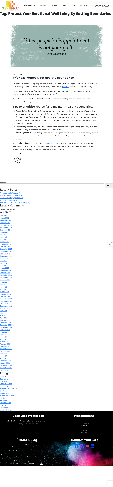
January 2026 (5, 223)
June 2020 (3, 353)
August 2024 (4, 258)
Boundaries (4, 379)
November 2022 (6, 301)
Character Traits (6, 384)
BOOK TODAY (102, 6)
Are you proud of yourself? (10, 193)
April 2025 (4, 239)
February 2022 (5, 323)
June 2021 (3, 334)
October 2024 (5, 254)
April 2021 (4, 339)
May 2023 (3, 287)
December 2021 (6, 325)
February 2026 (5, 220)
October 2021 (5, 330)
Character (3, 381)
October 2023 (5, 280)
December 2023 (6, 275)
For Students (84, 423)
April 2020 (4, 358)
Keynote (84, 430)
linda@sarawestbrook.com (28, 424)
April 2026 (4, 216)
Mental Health (5, 393)
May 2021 (3, 337)
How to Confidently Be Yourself (11, 195)
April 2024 (4, 265)
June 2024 (3, 261)
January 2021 (5, 346)
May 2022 (3, 315)
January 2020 (5, 363)
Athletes (43, 5)
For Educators (84, 428)
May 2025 (3, 237)
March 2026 (4, 218)
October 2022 (5, 304)
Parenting (3, 400)
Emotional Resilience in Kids (10, 388)
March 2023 (4, 292)
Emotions (3, 391)
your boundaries (53, 143)
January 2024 (5, 273)
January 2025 (5, 246)
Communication (6, 386)
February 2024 (5, 270)
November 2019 (6, 368)
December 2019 (6, 365)
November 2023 (6, 277)
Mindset (3, 398)
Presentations (29, 5)
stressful (65, 87)
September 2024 (6, 256)
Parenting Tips (5, 403)
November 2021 (6, 327)
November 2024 (6, 251)
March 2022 (4, 320)
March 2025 (4, 242)
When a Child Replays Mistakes (11, 198)
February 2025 (5, 244)
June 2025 (3, 235)
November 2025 (6, 227)
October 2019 (5, 370)
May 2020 (3, 356)
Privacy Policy (5, 463)
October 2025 (5, 230)
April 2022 (4, 318)
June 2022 (3, 313)
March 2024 (4, 268)
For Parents (84, 425)
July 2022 (3, 311)
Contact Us (84, 5)
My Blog (64, 5)
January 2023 (5, 296)
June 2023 (3, 285)
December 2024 (6, 249)
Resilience (3, 405)
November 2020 (6, 349)
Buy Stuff (28, 447)
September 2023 (6, 282)
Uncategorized (5, 407)
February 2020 (5, 361)
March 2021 (4, 342)
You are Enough (6, 410)
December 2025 (6, 225)
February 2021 (5, 344)
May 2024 (3, 263)
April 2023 (4, 289)
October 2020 (5, 351)
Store (74, 5)
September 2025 (6, 232)
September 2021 (6, 332)
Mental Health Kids (7, 396)
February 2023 (5, 294)
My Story (53, 5)
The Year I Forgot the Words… (11, 200)
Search (3, 182)
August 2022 (4, 308)
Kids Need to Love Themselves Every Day (15, 202)
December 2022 (6, 299)
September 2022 (6, 306)
